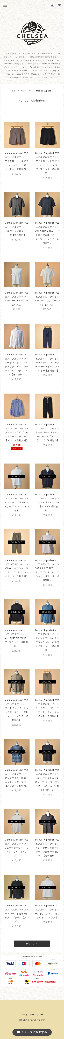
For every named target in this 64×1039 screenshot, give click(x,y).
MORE (32, 943)
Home (14, 91)
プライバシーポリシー (32, 1014)
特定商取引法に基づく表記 (32, 1020)
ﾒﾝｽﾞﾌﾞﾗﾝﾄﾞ (26, 91)
